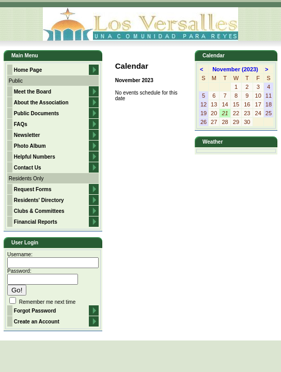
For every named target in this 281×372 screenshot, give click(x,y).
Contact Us (27, 168)
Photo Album (30, 146)
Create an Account (36, 321)
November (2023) (236, 69)
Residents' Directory (39, 200)
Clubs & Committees (39, 211)
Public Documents (36, 113)
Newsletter (27, 135)
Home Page (28, 70)
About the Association (41, 102)
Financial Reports (35, 222)
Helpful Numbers (34, 157)
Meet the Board (32, 92)
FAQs (20, 124)
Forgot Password (35, 311)
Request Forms (33, 189)
